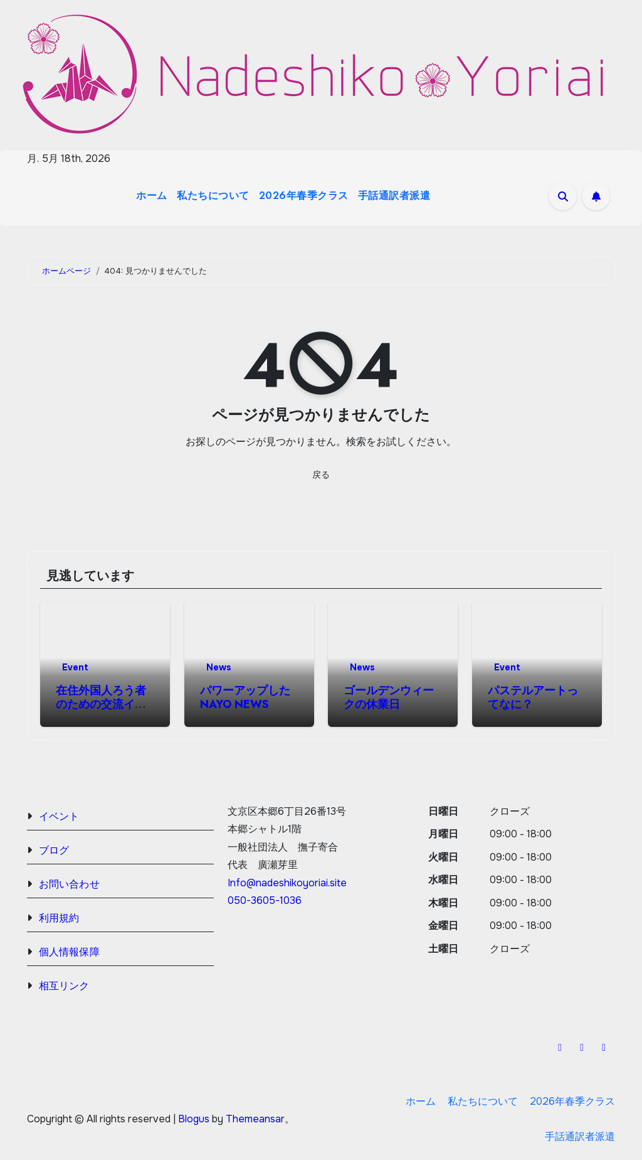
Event (75, 667)
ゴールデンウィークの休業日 (389, 697)
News (218, 667)
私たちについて (213, 195)
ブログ (54, 850)
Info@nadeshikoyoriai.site (287, 882)
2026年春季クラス (304, 195)
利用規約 (59, 918)
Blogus (193, 1118)
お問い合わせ (69, 884)
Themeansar (255, 1118)
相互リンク (64, 985)
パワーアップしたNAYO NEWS (245, 697)
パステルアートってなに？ (533, 697)
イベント (59, 816)
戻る (321, 474)
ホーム (151, 195)
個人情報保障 (69, 952)
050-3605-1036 (265, 901)
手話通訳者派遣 (394, 195)
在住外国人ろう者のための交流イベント (101, 704)
